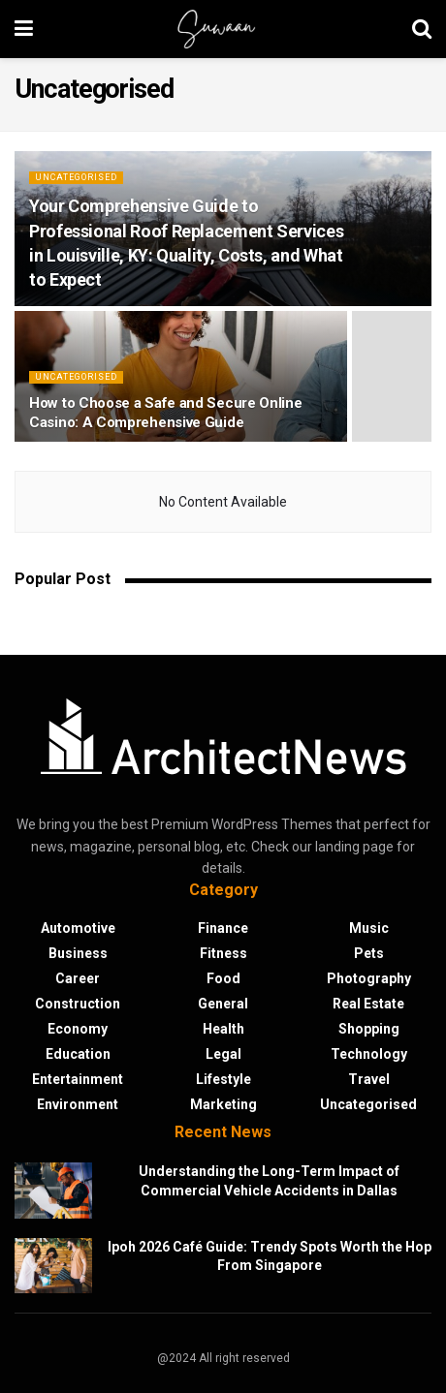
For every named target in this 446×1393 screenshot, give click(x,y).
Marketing (223, 1104)
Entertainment (77, 1079)
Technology (369, 1054)
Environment (77, 1104)
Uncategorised (76, 177)
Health (223, 1029)
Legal (223, 1054)
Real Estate (368, 1003)
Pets (369, 953)
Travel (369, 1079)
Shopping (368, 1029)
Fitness (223, 953)
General (223, 1003)
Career (77, 978)
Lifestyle (223, 1079)
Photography (369, 978)
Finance (223, 928)
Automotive (78, 928)
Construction (77, 1003)
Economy (78, 1029)
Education (78, 1054)
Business (78, 953)
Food (223, 978)
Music (369, 928)
